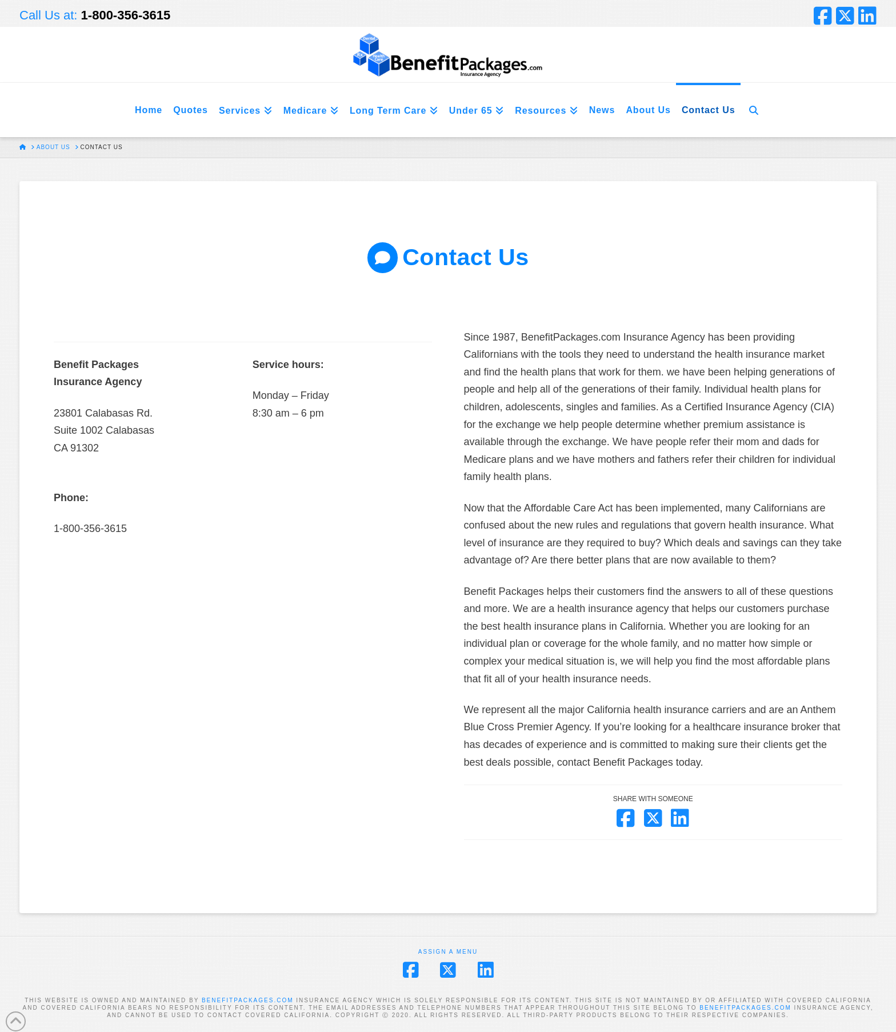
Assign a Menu (448, 952)
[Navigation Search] (754, 110)
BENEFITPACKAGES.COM (248, 1000)
